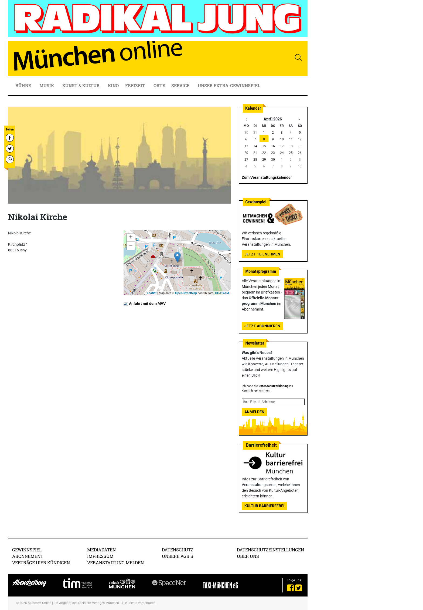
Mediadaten (101, 549)
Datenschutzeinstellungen (270, 549)
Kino (113, 85)
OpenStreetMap (186, 293)
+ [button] (130, 238)
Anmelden (254, 412)
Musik (47, 85)
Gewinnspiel (27, 549)
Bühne (23, 85)
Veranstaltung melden (115, 562)
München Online (39, 603)
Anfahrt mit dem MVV (145, 303)
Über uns (248, 556)
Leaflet (151, 293)
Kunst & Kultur (81, 85)
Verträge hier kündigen (41, 562)
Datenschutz (177, 549)
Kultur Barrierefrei (264, 506)
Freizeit (135, 85)
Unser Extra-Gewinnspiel (229, 85)
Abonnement (27, 556)
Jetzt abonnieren (262, 326)
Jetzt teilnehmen (262, 254)
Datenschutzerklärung (273, 386)
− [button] (130, 246)
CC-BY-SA (222, 293)
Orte (159, 85)
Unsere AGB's (177, 556)
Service (180, 85)
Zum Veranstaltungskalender (267, 177)
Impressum (100, 556)
